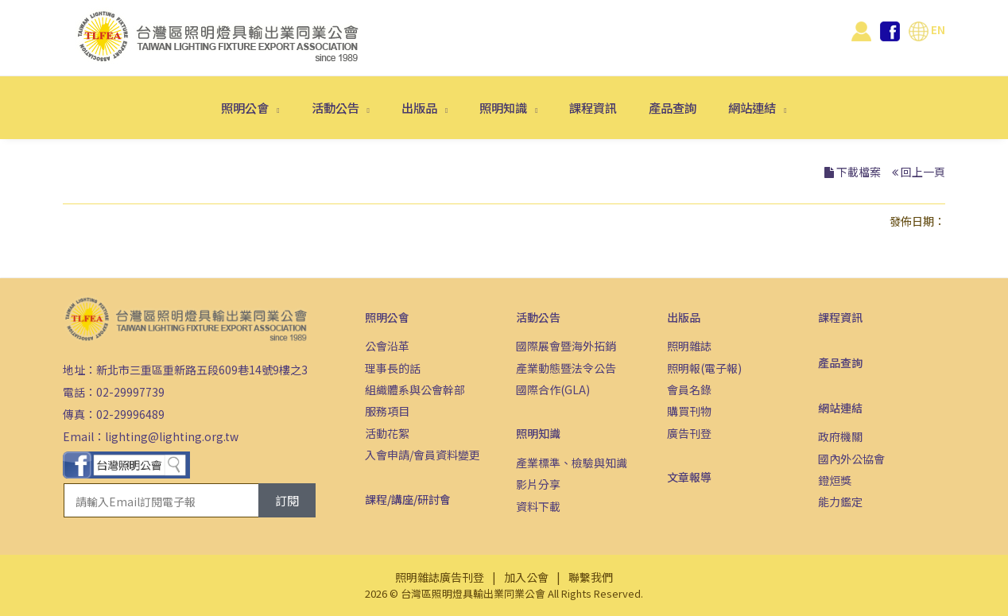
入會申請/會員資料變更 (422, 455)
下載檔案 (858, 172)
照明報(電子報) (704, 368)
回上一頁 (923, 172)
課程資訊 (593, 107)
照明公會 (246, 107)
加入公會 (526, 577)
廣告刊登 (689, 433)
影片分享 (538, 484)
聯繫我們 (590, 577)
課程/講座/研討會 (408, 499)
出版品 (420, 107)
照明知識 (504, 107)
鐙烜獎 (834, 480)
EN (927, 29)
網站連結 (753, 107)
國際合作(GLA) (553, 389)
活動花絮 (387, 433)
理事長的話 (393, 368)
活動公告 (337, 107)
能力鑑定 (840, 501)
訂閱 (287, 500)
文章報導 (689, 477)
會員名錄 (689, 389)
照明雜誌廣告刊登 (439, 577)
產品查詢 (672, 107)
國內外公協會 (851, 459)
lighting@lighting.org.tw (171, 436)
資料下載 (538, 506)
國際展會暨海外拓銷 (566, 346)
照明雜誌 (689, 346)
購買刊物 (689, 411)
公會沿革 (387, 346)
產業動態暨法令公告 (566, 368)
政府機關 (840, 436)
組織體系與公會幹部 (415, 389)
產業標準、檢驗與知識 (571, 463)
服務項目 (387, 411)
